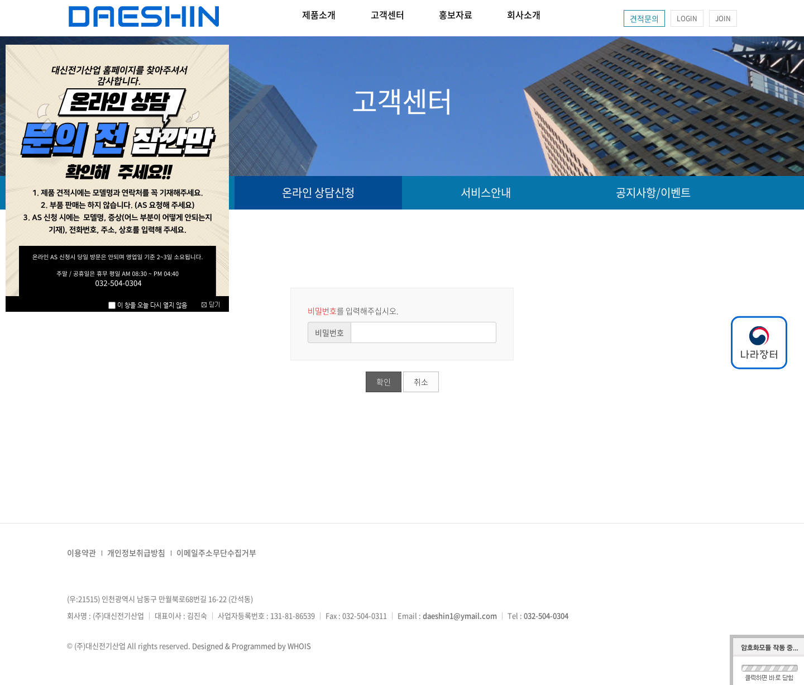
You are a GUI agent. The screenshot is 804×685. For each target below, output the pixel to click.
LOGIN (687, 18)
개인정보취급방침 (136, 552)
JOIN (723, 18)
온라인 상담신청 (318, 192)
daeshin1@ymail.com (460, 615)
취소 (421, 381)
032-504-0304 (546, 615)
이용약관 (81, 552)
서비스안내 (486, 192)
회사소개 (570, 18)
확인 (383, 381)
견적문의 (644, 18)
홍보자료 (489, 18)
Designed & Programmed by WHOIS (251, 645)
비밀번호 (329, 332)
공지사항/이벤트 (653, 192)
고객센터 (407, 18)
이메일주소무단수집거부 (216, 552)
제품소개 (325, 18)
